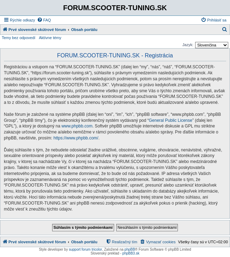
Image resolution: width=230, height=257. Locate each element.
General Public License (170, 120)
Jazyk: (187, 45)
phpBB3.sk (130, 253)
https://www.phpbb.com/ (76, 138)
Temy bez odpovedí (18, 38)
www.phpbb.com (76, 126)
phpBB (129, 249)
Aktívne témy (50, 38)
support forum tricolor (85, 249)
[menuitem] (44, 20)
